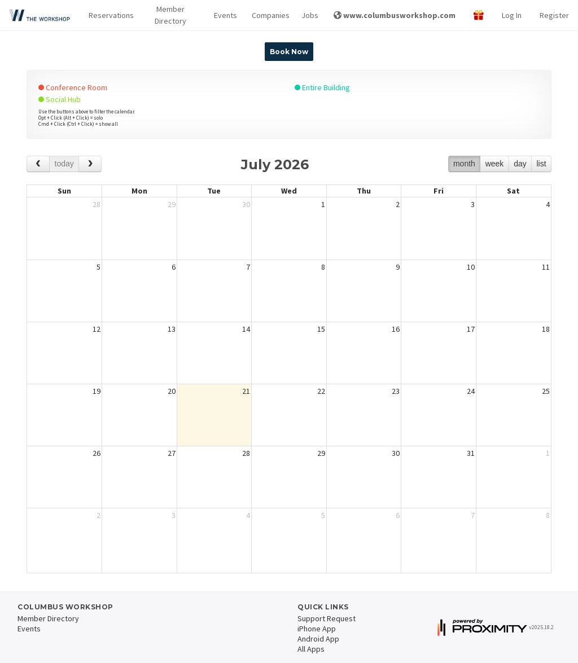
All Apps (311, 649)
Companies (267, 15)
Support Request (326, 618)
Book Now (289, 51)
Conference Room (72, 87)
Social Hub (59, 99)
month (464, 163)
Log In (512, 15)
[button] (107, 15)
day (520, 163)
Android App (318, 639)
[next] (90, 164)
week (494, 163)
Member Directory (170, 15)
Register (554, 15)
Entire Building (322, 87)
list (541, 163)
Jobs (308, 15)
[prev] (38, 164)
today (64, 163)
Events (223, 15)
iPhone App (316, 629)
